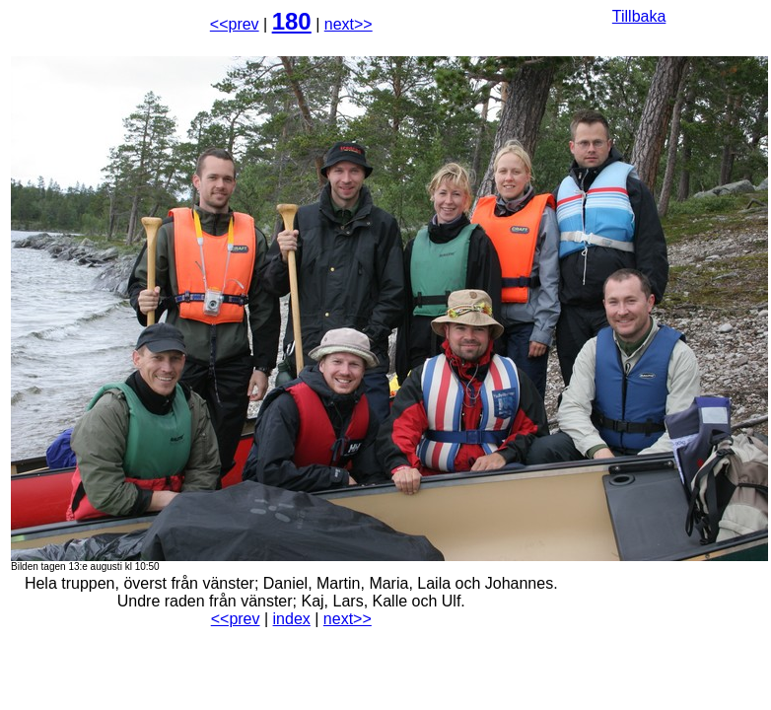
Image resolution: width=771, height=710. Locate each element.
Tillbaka (639, 16)
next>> (348, 24)
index (292, 618)
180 (292, 21)
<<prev (234, 24)
